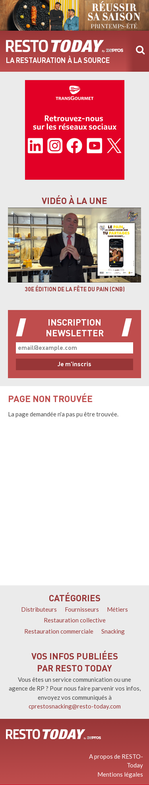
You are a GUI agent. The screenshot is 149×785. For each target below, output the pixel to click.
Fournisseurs (82, 609)
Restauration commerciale (58, 631)
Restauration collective (75, 620)
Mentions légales (120, 774)
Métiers (117, 609)
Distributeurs (39, 609)
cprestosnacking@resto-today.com (75, 706)
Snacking (113, 631)
